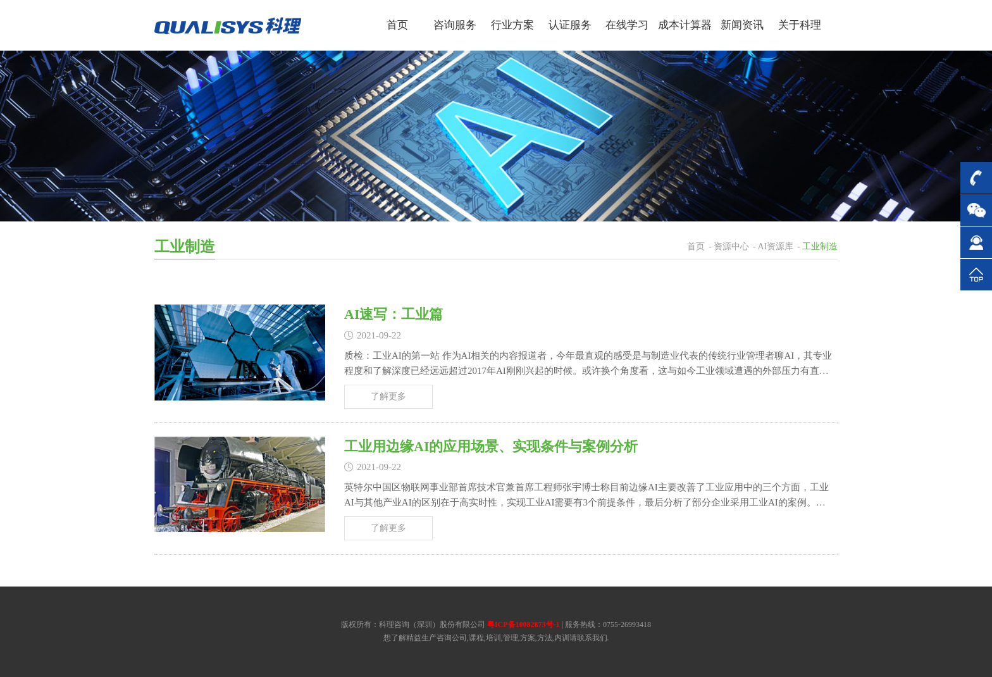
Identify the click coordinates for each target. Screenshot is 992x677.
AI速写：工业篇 (393, 314)
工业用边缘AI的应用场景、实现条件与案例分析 (491, 446)
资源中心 (731, 246)
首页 (696, 246)
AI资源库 (776, 246)
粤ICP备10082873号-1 (523, 624)
